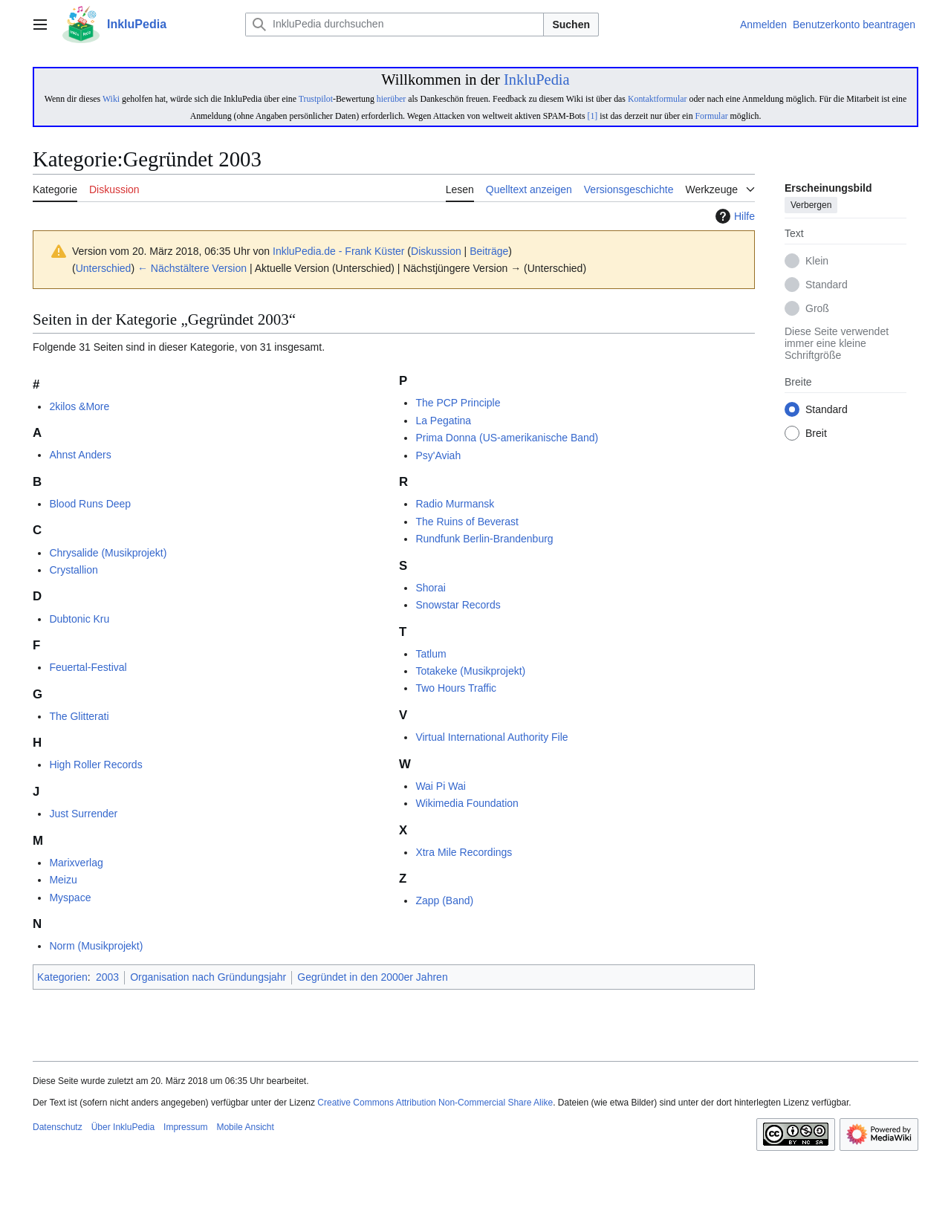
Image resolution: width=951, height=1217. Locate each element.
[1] (592, 116)
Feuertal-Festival (87, 667)
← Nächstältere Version (192, 268)
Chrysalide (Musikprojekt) (107, 553)
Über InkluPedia (123, 1127)
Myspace (70, 897)
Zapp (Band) (444, 900)
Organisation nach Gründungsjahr (208, 977)
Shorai (430, 588)
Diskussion (436, 251)
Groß (817, 309)
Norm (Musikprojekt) (96, 946)
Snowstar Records (457, 605)
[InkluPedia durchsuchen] (394, 24)
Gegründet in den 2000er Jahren (372, 977)
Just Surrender (83, 814)
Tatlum (430, 654)
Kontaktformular (657, 99)
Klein (816, 261)
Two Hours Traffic (455, 688)
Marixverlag (76, 863)
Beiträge (489, 251)
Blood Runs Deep (90, 504)
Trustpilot (316, 99)
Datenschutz (57, 1127)
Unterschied (104, 268)
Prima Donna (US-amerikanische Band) (506, 438)
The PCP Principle (457, 403)
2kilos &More (79, 406)
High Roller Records (95, 764)
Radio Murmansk (454, 504)
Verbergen (811, 206)
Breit (816, 434)
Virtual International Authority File (491, 737)
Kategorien (62, 977)
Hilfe (733, 216)
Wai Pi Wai (440, 786)
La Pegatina (443, 420)
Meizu (63, 880)
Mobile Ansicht (244, 1127)
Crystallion (73, 570)
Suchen (571, 24)
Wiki (111, 99)
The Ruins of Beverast (467, 522)
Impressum (185, 1127)
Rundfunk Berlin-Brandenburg (484, 539)
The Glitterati (78, 716)
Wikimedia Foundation (467, 803)
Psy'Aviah (438, 455)
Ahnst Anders (80, 455)
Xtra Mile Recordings (463, 852)
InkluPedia (537, 79)
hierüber (391, 99)
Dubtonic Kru (79, 619)
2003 (107, 977)
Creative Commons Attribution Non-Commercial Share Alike (435, 1102)
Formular (711, 116)
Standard (826, 285)
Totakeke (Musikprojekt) (470, 671)
